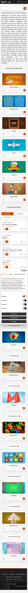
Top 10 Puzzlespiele (13, 386)
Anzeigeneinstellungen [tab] (19, 274)
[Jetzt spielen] (24, 348)
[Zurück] (2, 325)
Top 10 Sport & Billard (13, 476)
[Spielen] (24, 90)
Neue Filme (7, 213)
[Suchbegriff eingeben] (14, 8)
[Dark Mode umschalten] (22, 2)
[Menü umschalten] (25, 2)
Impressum (5, 574)
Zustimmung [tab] (4, 274)
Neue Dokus (7, 217)
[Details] (24, 229)
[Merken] (21, 229)
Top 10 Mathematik (12, 506)
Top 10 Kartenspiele (13, 325)
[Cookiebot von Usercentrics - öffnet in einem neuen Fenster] (21, 270)
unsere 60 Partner (10, 280)
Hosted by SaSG (17, 577)
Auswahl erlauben (14, 317)
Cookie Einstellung (20, 574)
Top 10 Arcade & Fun (13, 536)
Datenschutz (12, 574)
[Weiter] (25, 325)
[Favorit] (3, 90)
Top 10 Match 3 (12, 446)
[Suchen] (24, 8)
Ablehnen (14, 321)
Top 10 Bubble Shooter (13, 416)
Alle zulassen (14, 314)
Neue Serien (20, 213)
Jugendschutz (9, 577)
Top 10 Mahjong (13, 355)
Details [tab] (10, 274)
